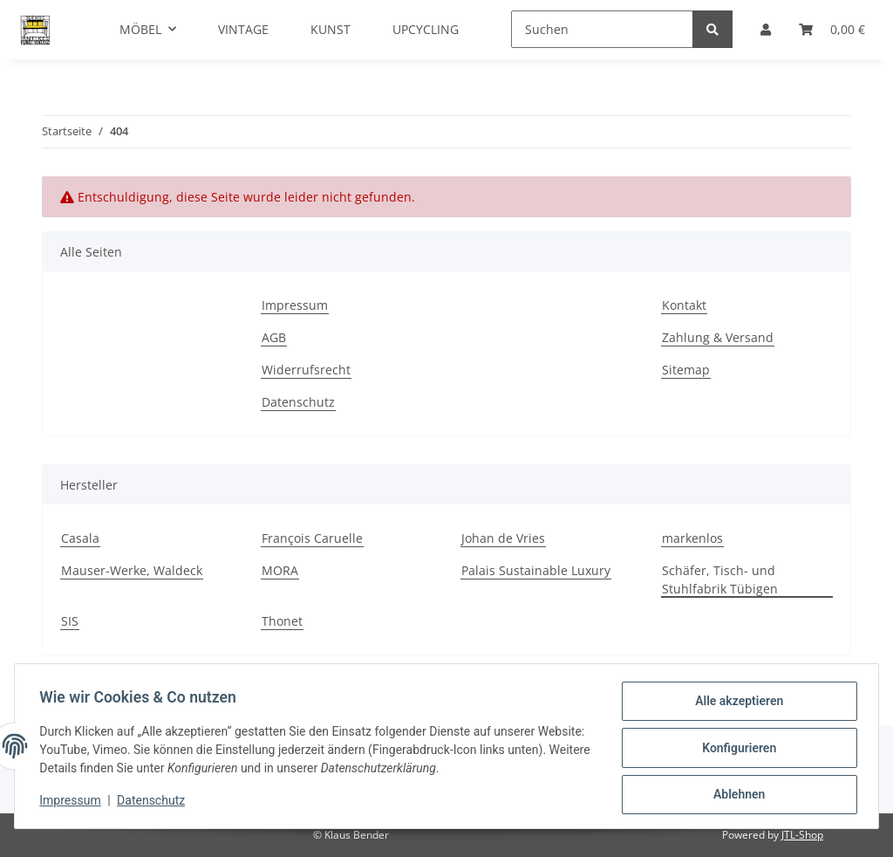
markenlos (692, 538)
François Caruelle (312, 538)
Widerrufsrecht (306, 369)
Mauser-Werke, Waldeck (131, 570)
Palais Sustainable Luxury (535, 570)
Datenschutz (298, 402)
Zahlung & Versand (718, 337)
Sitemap (686, 369)
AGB (274, 337)
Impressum (295, 305)
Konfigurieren (736, 750)
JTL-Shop (802, 834)
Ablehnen (735, 795)
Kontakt (684, 305)
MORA (280, 570)
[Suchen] (602, 29)
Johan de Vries (503, 538)
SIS (69, 621)
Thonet (282, 621)
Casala (80, 538)
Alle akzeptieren (736, 704)
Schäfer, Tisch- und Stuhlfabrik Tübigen (720, 579)
